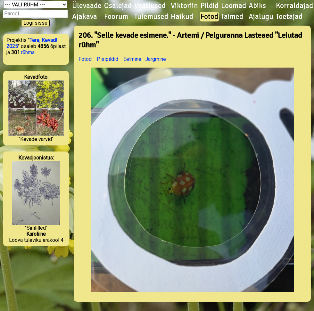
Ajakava (84, 16)
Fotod (209, 16)
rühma (28, 52)
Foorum (116, 16)
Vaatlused (150, 5)
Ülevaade (87, 5)
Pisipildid (107, 59)
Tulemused (151, 16)
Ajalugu (261, 16)
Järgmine (155, 59)
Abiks (257, 5)
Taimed (232, 16)
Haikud (182, 16)
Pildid (210, 5)
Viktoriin (184, 5)
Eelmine (132, 59)
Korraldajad (294, 5)
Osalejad (118, 5)
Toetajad (289, 16)
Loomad (233, 5)
